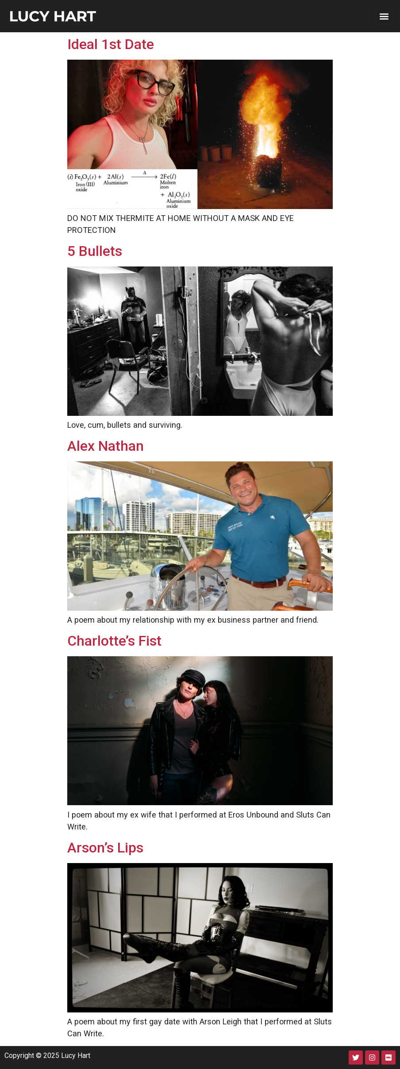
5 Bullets (94, 251)
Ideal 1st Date (110, 44)
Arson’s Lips (105, 847)
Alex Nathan (105, 445)
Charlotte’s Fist (114, 640)
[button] (384, 16)
